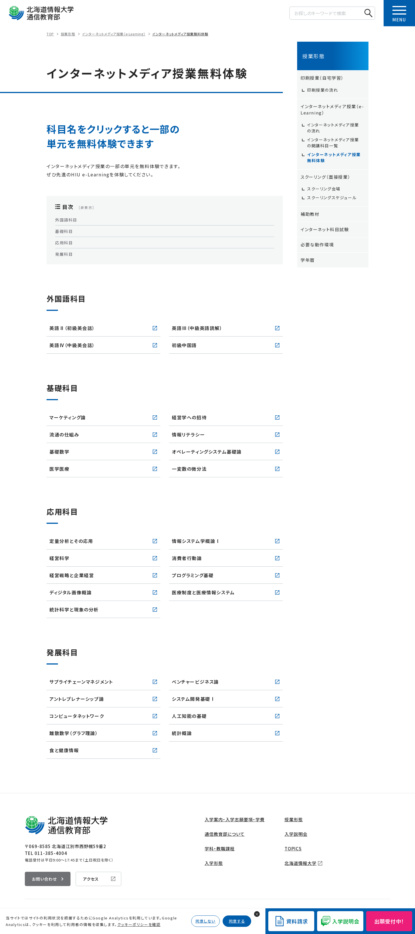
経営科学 (59, 558)
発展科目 (64, 254)
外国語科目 (66, 220)
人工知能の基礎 (189, 715)
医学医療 (59, 468)
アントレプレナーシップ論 (76, 698)
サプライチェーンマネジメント (81, 681)
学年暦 (308, 260)
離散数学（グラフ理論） (73, 733)
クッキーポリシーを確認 (139, 924)
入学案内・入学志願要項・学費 (235, 819)
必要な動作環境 (317, 244)
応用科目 (64, 242)
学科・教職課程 (220, 849)
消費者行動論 (187, 558)
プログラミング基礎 (192, 575)
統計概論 (182, 733)
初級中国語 (184, 345)
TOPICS (293, 849)
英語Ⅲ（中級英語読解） (197, 328)
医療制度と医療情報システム (203, 592)
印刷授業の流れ (322, 90)
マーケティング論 (67, 417)
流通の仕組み (64, 434)
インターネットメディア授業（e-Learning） (113, 33)
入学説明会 (296, 834)
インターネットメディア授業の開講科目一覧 (333, 142)
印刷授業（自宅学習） (322, 78)
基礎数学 (59, 451)
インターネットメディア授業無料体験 (180, 33)
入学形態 (214, 863)
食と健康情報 (64, 750)
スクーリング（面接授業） (325, 177)
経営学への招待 (189, 417)
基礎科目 (64, 231)
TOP (50, 33)
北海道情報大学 (301, 863)
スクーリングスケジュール (331, 197)
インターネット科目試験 (325, 229)
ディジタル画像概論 (70, 592)
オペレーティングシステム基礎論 (207, 451)
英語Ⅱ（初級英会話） (72, 328)
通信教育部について (225, 834)
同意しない (205, 921)
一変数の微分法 (189, 468)
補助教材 (310, 214)
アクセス (91, 879)
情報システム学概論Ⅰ (196, 541)
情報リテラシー (188, 434)
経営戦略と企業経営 (71, 575)
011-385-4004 (51, 853)
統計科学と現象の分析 (74, 609)
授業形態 (68, 33)
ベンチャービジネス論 (195, 681)
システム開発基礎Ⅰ (193, 698)
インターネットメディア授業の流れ (333, 128)
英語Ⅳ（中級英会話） (72, 345)
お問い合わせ (44, 879)
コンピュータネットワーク (76, 715)
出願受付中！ (389, 921)
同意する (237, 921)
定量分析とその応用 (71, 541)
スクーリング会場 (324, 189)
